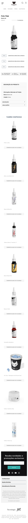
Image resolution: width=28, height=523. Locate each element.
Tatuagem (10, 8)
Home (4, 8)
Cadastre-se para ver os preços (16, 55)
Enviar (14, 467)
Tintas (15, 8)
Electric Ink (22, 8)
